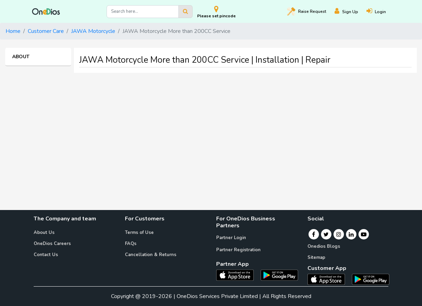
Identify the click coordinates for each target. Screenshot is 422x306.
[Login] (380, 12)
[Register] (350, 12)
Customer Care (46, 31)
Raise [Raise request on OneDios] (306, 11)
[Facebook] (313, 234)
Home (13, 31)
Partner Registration (238, 250)
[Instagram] (338, 234)
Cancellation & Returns (150, 255)
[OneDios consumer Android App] (370, 279)
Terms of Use (139, 232)
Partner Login (231, 238)
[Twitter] (326, 234)
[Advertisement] (211, 126)
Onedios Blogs (323, 246)
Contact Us (46, 255)
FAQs (130, 244)
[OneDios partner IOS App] (237, 275)
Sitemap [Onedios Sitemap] (316, 257)
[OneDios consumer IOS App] (329, 279)
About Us (44, 232)
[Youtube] (363, 234)
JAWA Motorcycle (93, 31)
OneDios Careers (52, 244)
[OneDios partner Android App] (279, 275)
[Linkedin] (351, 234)
